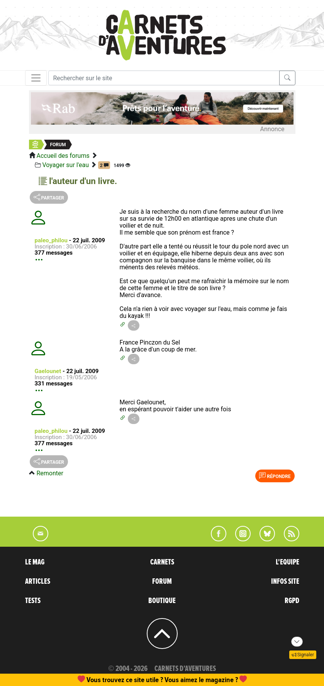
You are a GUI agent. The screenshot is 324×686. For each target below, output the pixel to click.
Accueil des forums (62, 155)
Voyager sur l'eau (65, 165)
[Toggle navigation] (36, 78)
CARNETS (162, 562)
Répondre (274, 476)
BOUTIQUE (162, 601)
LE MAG (34, 562)
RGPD (292, 601)
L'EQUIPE (287, 562)
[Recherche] (164, 78)
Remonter (49, 473)
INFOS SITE (285, 581)
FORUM (162, 581)
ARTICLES (37, 581)
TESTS (33, 601)
